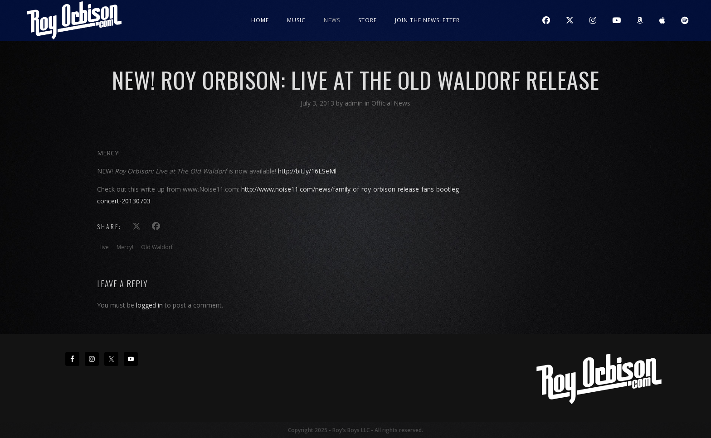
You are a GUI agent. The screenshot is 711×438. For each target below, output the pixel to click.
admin (355, 103)
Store (367, 20)
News (332, 20)
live (104, 247)
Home (260, 20)
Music (296, 20)
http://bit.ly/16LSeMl (307, 171)
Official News (390, 103)
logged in (149, 305)
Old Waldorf (157, 247)
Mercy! (125, 247)
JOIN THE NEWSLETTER (427, 20)
